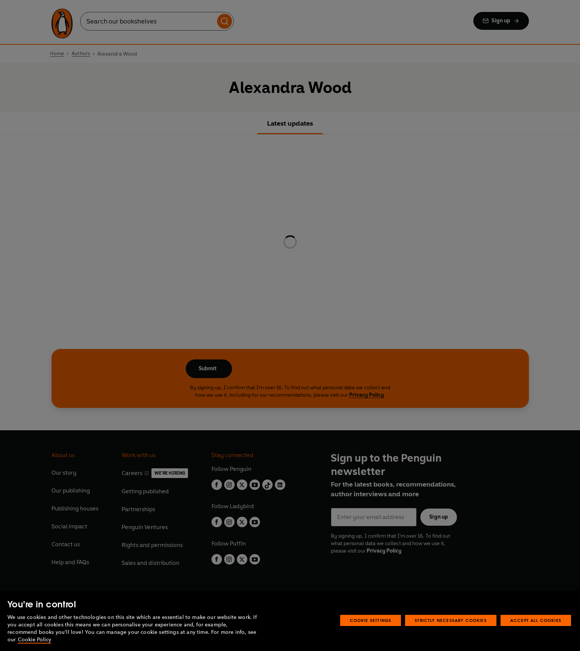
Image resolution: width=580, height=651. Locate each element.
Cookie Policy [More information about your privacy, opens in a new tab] (34, 639)
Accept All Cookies (535, 620)
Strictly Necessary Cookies (451, 620)
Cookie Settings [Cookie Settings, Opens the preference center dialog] (371, 620)
